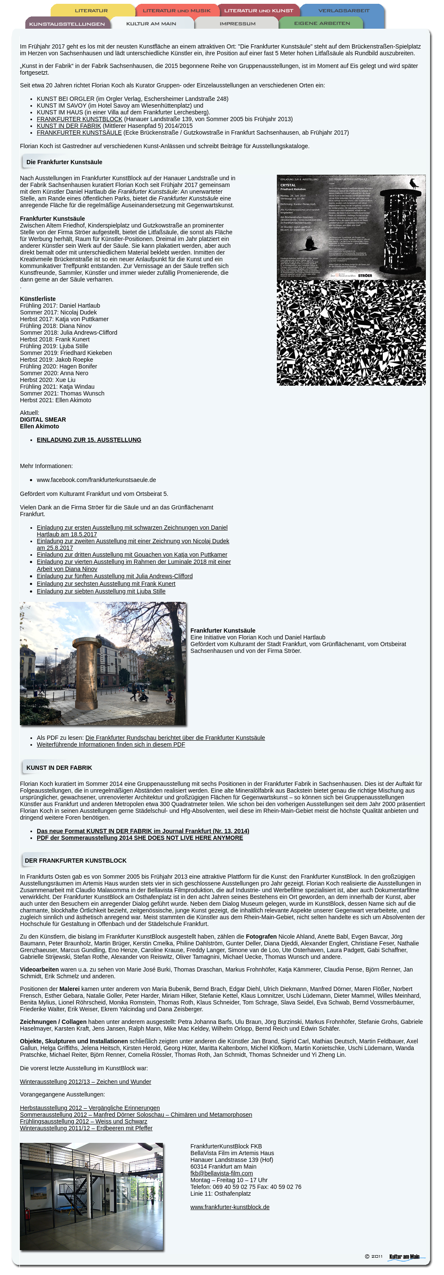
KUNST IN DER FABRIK (69, 125)
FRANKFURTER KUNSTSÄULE (79, 132)
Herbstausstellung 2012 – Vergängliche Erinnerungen (90, 1107)
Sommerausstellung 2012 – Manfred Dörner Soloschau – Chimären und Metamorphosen (136, 1114)
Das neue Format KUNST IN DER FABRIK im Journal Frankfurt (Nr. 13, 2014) (143, 831)
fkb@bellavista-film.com (221, 1173)
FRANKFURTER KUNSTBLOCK (79, 119)
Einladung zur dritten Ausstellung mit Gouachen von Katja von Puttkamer (132, 554)
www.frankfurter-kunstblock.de (230, 1207)
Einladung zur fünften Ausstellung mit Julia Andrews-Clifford (114, 576)
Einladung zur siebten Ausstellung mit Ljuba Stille (101, 591)
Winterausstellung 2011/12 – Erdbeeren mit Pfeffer (86, 1128)
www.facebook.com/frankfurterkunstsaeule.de (96, 479)
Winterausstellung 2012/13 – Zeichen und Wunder (85, 1081)
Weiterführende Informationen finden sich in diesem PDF (111, 744)
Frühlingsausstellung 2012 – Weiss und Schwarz (83, 1121)
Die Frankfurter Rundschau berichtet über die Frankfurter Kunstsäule (175, 737)
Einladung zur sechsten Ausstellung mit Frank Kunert (106, 583)
